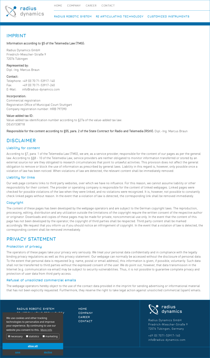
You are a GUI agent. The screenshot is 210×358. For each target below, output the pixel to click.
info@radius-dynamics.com (167, 340)
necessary (15, 336)
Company (74, 5)
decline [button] (48, 352)
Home (58, 5)
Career (91, 5)
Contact (108, 5)
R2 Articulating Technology (120, 16)
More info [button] (46, 330)
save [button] (17, 352)
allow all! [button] (33, 346)
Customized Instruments (168, 16)
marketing (50, 336)
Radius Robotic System (73, 16)
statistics (32, 336)
